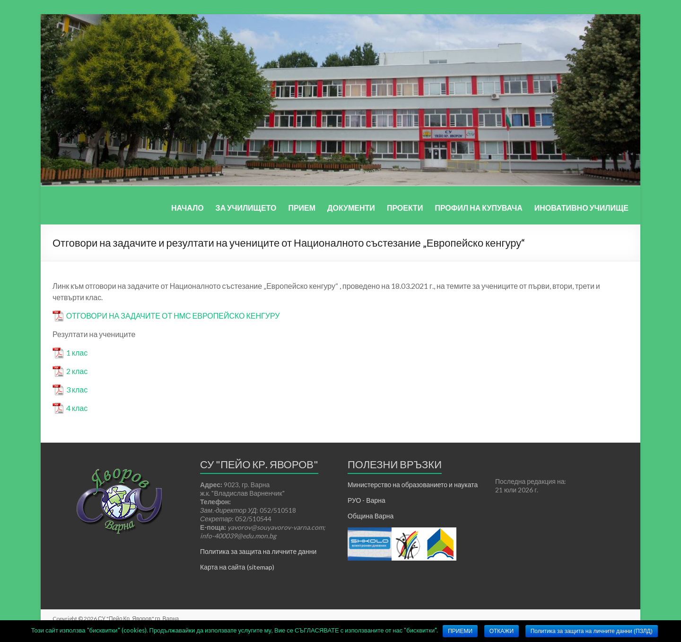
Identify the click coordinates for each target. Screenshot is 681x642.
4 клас (76, 407)
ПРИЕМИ (460, 631)
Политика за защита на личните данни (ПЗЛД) (592, 631)
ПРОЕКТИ (405, 207)
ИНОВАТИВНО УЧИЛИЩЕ (581, 207)
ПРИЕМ (301, 207)
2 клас (76, 370)
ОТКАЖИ (501, 631)
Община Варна (370, 516)
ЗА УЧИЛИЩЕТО (246, 207)
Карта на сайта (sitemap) (237, 567)
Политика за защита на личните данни (258, 551)
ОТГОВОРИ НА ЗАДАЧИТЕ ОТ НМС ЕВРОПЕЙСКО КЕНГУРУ (173, 315)
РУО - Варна (366, 500)
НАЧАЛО (187, 207)
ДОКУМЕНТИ (351, 207)
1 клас (76, 352)
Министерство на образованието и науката (413, 485)
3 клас (76, 389)
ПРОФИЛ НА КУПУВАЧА (478, 207)
